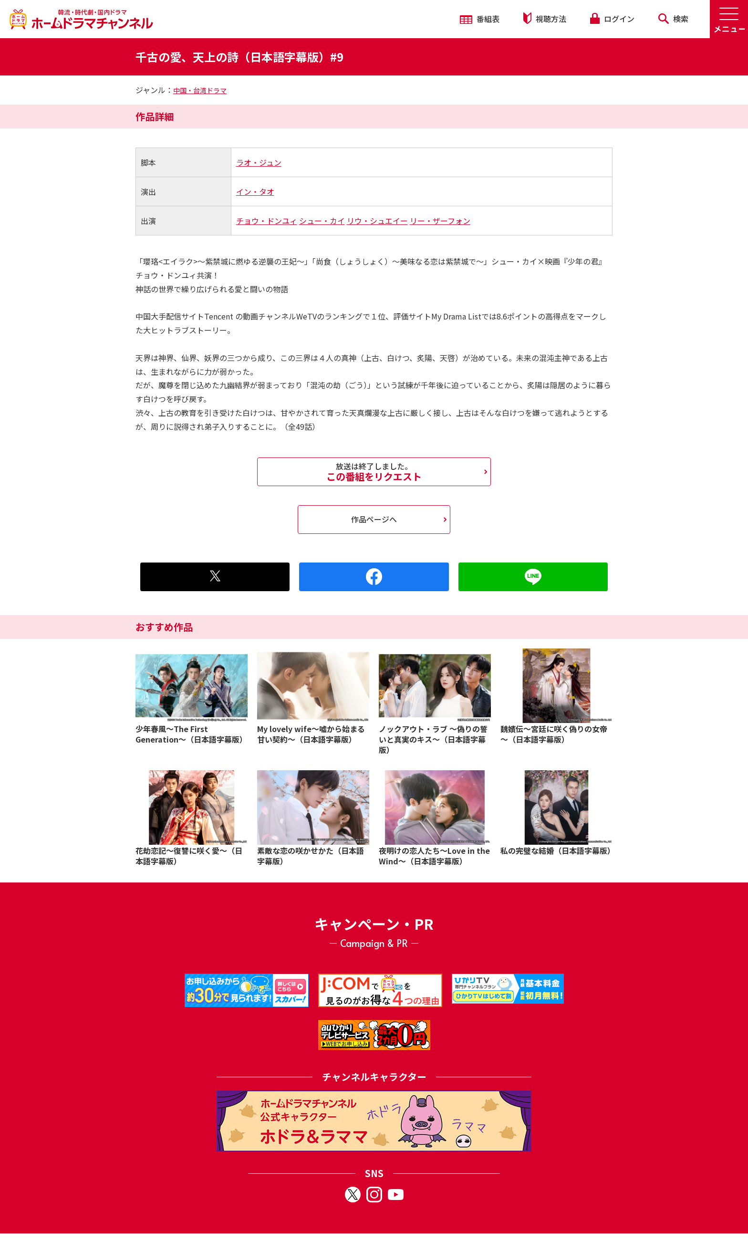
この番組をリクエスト (374, 471)
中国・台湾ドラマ (200, 90)
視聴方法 (544, 18)
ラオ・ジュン (258, 162)
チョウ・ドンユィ (266, 220)
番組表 (479, 18)
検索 (673, 18)
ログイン (612, 18)
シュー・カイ (322, 220)
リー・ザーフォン (440, 220)
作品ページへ (374, 519)
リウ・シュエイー (377, 220)
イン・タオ (255, 191)
